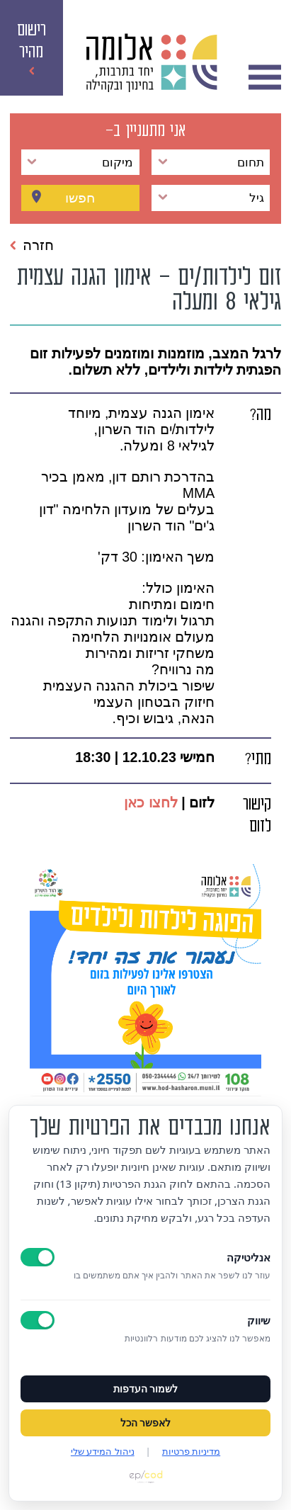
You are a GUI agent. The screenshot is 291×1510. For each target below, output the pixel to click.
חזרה (32, 245)
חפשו (80, 198)
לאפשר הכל (145, 1423)
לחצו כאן (150, 802)
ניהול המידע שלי (103, 1451)
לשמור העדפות (145, 1389)
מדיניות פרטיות (191, 1451)
